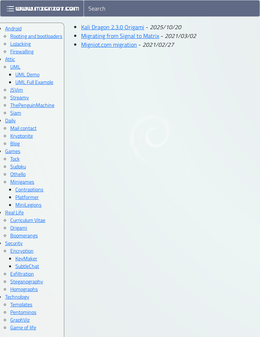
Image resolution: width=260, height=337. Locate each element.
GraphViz (20, 319)
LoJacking (20, 43)
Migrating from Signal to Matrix (120, 35)
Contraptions (29, 189)
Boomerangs (24, 235)
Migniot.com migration (109, 44)
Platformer (27, 197)
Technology (17, 296)
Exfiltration (22, 273)
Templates (21, 304)
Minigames (22, 181)
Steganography (26, 281)
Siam (15, 112)
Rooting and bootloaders (36, 36)
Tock (15, 158)
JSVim (16, 89)
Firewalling (22, 51)
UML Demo (27, 74)
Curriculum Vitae (27, 220)
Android (13, 28)
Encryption (22, 250)
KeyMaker (26, 258)
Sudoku (18, 166)
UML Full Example (34, 82)
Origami (18, 227)
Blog (15, 143)
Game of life (23, 327)
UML (15, 66)
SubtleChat (27, 266)
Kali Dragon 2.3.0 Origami (112, 27)
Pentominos (23, 312)
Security (14, 243)
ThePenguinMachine (32, 105)
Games (12, 151)
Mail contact (23, 128)
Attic (10, 59)
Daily (10, 120)
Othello (18, 174)
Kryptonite (21, 135)
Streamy (19, 97)
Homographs (24, 289)
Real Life (14, 212)
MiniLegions (28, 204)
